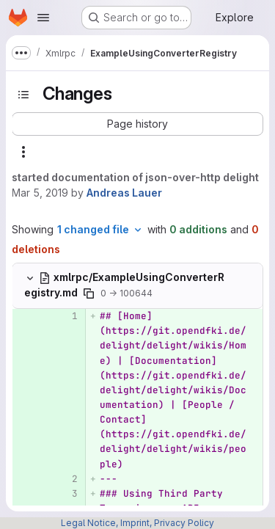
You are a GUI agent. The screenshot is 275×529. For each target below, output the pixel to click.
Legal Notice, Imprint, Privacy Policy (137, 522)
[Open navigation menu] (43, 17)
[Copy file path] (89, 293)
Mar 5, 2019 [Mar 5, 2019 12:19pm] (40, 192)
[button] (137, 124)
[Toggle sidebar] (23, 94)
